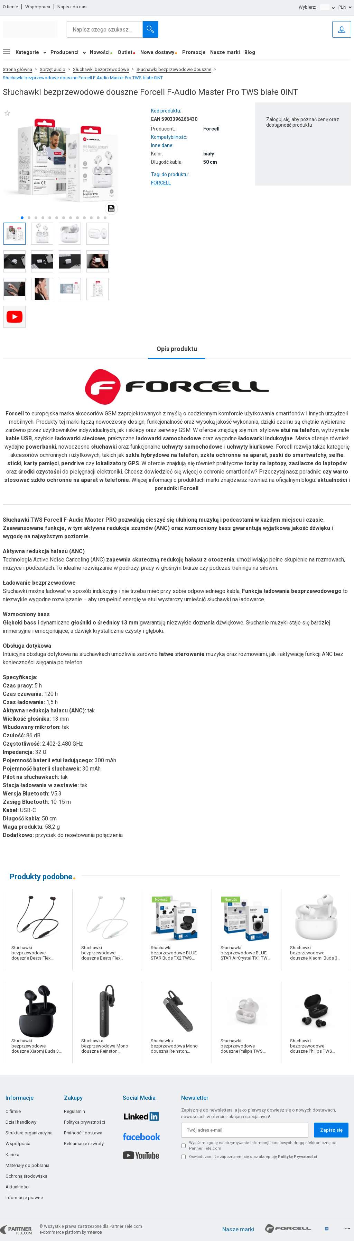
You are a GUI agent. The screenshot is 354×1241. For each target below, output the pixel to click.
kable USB (19, 438)
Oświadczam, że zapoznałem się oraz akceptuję (253, 1156)
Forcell (15, 413)
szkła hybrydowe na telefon (161, 455)
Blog (249, 52)
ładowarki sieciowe (80, 438)
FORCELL (161, 183)
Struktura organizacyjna (29, 1132)
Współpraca (37, 6)
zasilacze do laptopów (318, 463)
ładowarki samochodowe (168, 438)
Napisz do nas (71, 6)
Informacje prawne (24, 1197)
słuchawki (104, 446)
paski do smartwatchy (297, 455)
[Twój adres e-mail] (244, 1130)
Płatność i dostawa (83, 1132)
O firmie (10, 6)
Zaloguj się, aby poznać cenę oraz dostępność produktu (302, 122)
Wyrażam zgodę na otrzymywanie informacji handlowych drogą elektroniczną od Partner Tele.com (262, 1146)
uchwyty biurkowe (250, 446)
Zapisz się (331, 1130)
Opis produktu (177, 348)
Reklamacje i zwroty (84, 1143)
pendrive (72, 463)
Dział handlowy (21, 1122)
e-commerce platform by (70, 1232)
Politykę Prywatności (297, 1156)
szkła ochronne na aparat (233, 455)
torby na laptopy (265, 463)
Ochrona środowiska (26, 1176)
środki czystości (39, 471)
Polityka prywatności (84, 1122)
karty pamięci (41, 463)
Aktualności (17, 1186)
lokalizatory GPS (117, 463)
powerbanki (41, 446)
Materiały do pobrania (27, 1165)
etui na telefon (299, 430)
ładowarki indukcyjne (265, 438)
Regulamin (74, 1111)
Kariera (12, 1154)
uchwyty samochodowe (192, 446)
